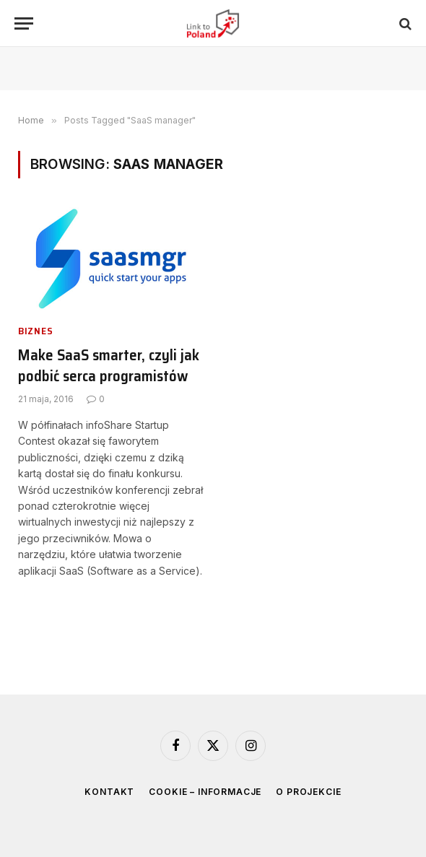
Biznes (35, 331)
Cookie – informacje (205, 791)
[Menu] (23, 23)
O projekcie (308, 791)
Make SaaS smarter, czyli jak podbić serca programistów (108, 365)
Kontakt (109, 791)
